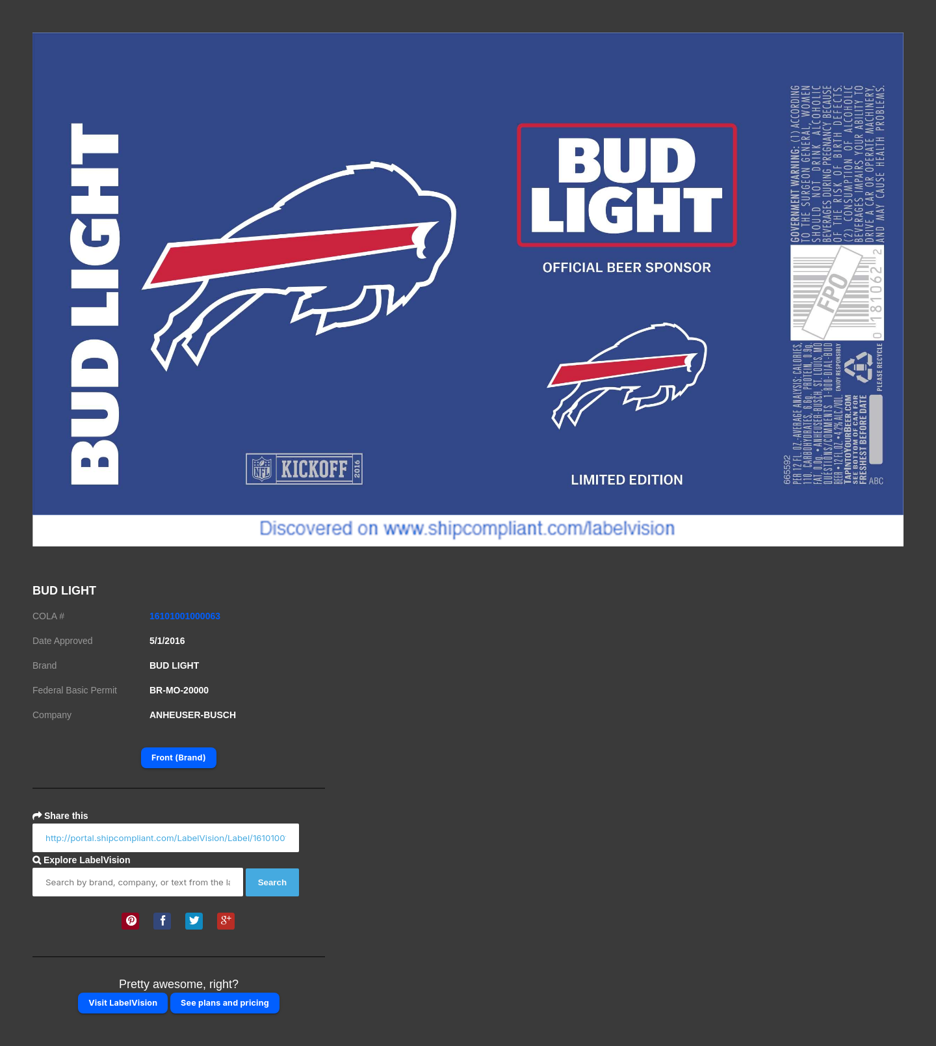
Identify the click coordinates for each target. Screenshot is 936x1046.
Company (52, 715)
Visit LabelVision (122, 1003)
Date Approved (62, 641)
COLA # (48, 616)
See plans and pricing (225, 1003)
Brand (44, 665)
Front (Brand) (178, 757)
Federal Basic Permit (74, 690)
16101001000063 (185, 616)
